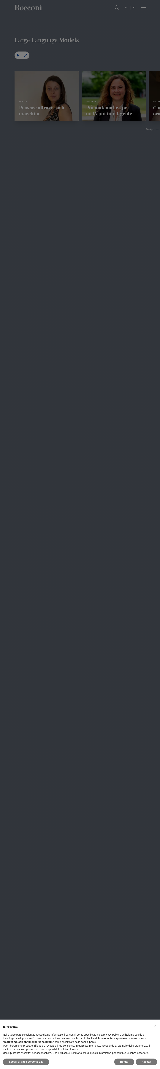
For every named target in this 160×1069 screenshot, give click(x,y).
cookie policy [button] (88, 1041)
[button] (155, 1026)
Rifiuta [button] (124, 1061)
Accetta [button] (146, 1061)
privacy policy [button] (111, 1034)
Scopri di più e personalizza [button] (26, 1061)
